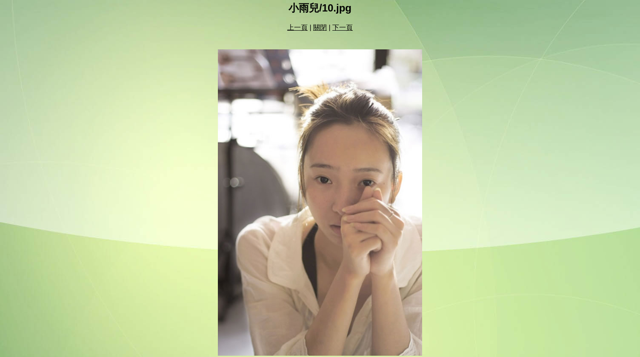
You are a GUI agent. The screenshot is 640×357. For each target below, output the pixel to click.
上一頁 (297, 27)
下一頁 (342, 27)
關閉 (320, 27)
